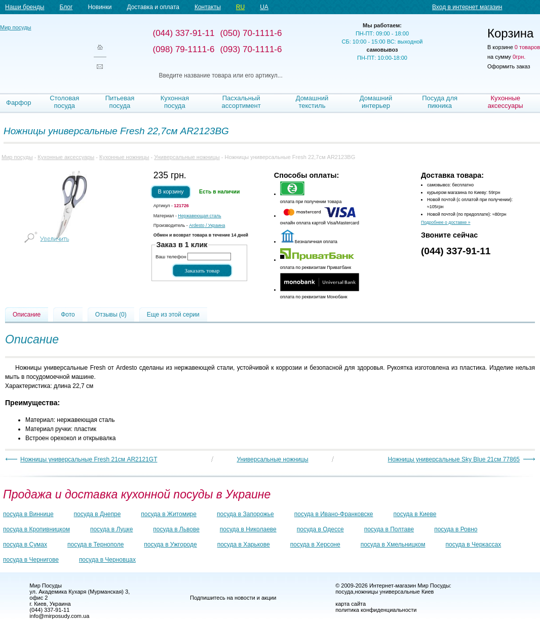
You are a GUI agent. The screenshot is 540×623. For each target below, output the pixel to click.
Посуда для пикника (439, 101)
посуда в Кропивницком (36, 529)
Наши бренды (24, 7)
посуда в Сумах (25, 544)
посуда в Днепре (97, 514)
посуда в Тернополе (95, 544)
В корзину (171, 191)
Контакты (208, 7)
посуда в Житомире (169, 514)
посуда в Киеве (415, 514)
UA (264, 7)
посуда (344, 592)
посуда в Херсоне (315, 544)
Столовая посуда (64, 101)
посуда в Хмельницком (393, 544)
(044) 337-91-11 (456, 251)
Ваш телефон (171, 256)
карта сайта (350, 604)
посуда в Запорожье (245, 514)
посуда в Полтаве (389, 529)
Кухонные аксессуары (505, 101)
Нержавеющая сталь (199, 215)
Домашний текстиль (312, 101)
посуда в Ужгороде (170, 544)
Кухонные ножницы (124, 157)
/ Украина (207, 225)
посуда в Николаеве (248, 529)
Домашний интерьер (376, 101)
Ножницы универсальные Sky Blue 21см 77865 (454, 459)
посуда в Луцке (111, 529)
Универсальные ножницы (186, 157)
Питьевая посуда (120, 101)
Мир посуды (40, 50)
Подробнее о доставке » (446, 222)
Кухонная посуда (175, 101)
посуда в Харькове (243, 544)
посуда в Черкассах (473, 544)
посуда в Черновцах (107, 559)
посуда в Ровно (455, 529)
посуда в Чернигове (31, 559)
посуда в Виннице (28, 514)
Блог (65, 7)
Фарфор (18, 102)
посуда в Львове (176, 529)
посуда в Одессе (320, 529)
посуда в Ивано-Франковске (333, 514)
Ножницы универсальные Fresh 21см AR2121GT (88, 459)
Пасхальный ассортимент (241, 101)
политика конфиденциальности (375, 610)
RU (240, 7)
